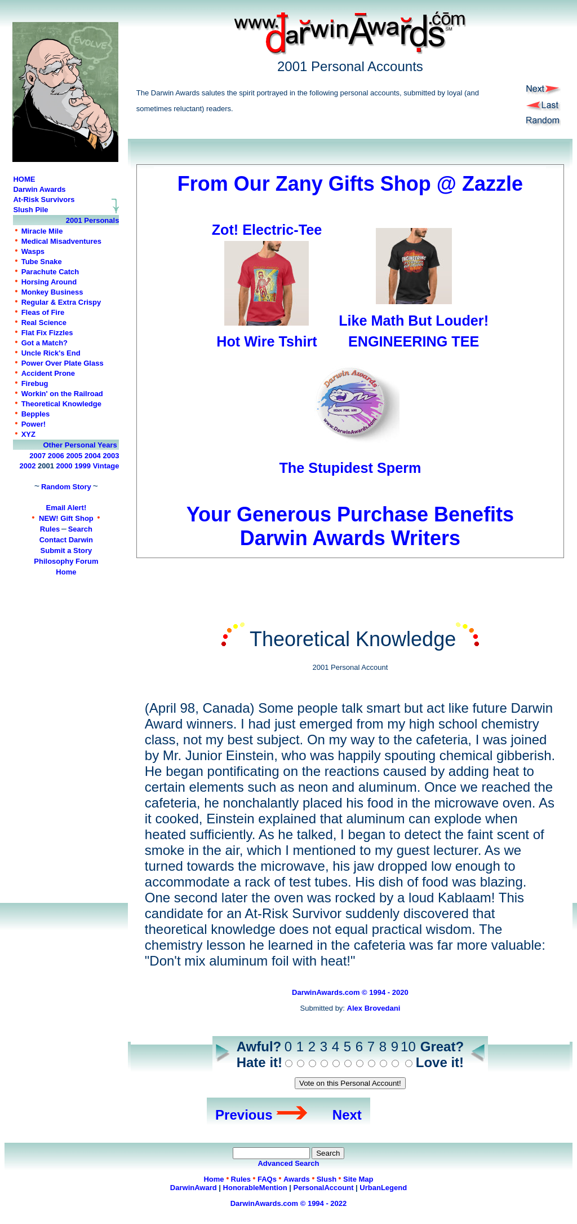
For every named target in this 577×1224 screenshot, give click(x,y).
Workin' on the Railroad (62, 393)
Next (347, 1114)
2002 (28, 466)
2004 (93, 455)
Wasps (33, 251)
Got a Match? (44, 343)
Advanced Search (288, 1163)
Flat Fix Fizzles (47, 332)
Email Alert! (66, 507)
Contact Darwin (66, 540)
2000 (64, 466)
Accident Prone (48, 373)
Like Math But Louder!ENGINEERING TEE (414, 320)
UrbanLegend (383, 1187)
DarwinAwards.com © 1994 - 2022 (288, 1203)
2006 (56, 455)
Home (66, 572)
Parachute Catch (50, 271)
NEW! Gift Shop (66, 518)
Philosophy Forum (66, 561)
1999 (82, 466)
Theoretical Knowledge (61, 404)
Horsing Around (49, 282)
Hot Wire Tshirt (266, 341)
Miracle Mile (42, 231)
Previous (243, 1114)
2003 (111, 455)
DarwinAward (193, 1187)
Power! (33, 424)
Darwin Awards (39, 189)
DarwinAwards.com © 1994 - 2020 (350, 992)
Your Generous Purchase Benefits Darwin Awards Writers (350, 514)
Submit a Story (66, 550)
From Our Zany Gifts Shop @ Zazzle (350, 183)
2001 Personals (92, 220)
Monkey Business (52, 292)
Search (80, 529)
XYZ (28, 434)
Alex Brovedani (374, 1008)
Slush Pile (30, 209)
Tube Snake (41, 261)
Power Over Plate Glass (62, 363)
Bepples (35, 414)
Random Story (66, 486)
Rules (50, 529)
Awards (296, 1179)
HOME (24, 179)
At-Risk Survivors (43, 199)
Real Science (43, 322)
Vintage (106, 466)
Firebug (34, 383)
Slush (326, 1179)
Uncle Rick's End (51, 353)
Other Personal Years (80, 445)
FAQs (267, 1179)
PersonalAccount (324, 1187)
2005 (74, 455)
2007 (37, 455)
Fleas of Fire (43, 312)
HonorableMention (255, 1187)
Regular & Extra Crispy (61, 302)
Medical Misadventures (61, 241)
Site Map (358, 1179)
